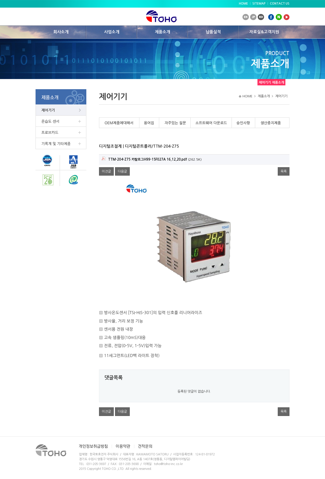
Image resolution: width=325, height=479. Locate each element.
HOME (243, 3)
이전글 (106, 171)
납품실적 (213, 32)
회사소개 (61, 32)
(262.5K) (152, 159)
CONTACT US (279, 3)
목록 (284, 171)
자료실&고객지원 (264, 32)
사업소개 (111, 32)
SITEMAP (259, 3)
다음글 (122, 171)
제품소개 (162, 32)
